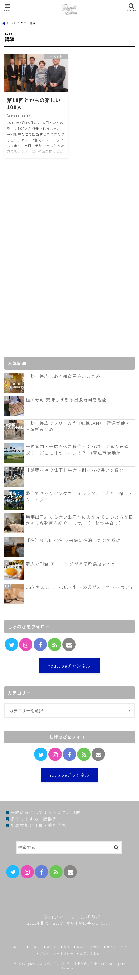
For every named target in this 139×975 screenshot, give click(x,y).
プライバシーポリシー (56, 953)
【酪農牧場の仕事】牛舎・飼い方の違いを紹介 (75, 470)
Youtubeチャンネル (69, 666)
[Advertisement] (44, 263)
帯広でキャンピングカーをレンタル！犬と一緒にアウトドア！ (79, 496)
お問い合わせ (90, 953)
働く (96, 947)
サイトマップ (117, 947)
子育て (35, 947)
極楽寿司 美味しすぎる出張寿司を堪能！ (68, 399)
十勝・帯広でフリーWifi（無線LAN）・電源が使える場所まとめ (78, 426)
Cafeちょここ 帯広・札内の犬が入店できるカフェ (80, 587)
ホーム (18, 947)
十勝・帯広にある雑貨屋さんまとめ (63, 376)
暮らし (82, 947)
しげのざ (90, 916)
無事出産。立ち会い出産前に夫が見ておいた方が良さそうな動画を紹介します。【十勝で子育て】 (79, 519)
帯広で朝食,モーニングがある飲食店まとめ (71, 563)
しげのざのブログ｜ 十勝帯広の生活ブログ (75, 963)
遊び (66, 947)
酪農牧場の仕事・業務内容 (38, 825)
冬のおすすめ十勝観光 (33, 819)
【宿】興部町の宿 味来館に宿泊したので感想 (73, 540)
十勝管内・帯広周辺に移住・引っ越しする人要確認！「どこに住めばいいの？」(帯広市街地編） (77, 449)
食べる (52, 947)
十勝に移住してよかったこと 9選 (45, 812)
